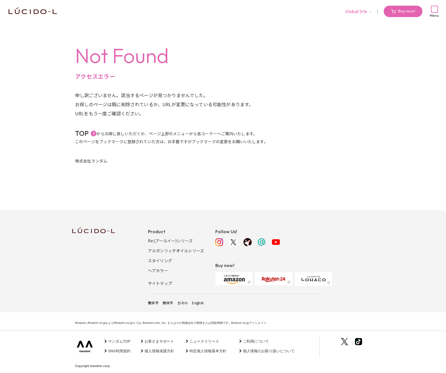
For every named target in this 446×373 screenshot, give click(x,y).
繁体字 (153, 302)
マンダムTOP (119, 341)
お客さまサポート (159, 341)
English (198, 302)
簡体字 (168, 302)
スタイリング (160, 260)
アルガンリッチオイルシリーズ (176, 250)
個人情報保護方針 (159, 351)
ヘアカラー (158, 270)
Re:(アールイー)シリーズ (170, 240)
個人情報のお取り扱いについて (269, 351)
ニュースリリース (204, 341)
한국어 (182, 302)
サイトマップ (160, 283)
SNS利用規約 (119, 351)
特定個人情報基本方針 (207, 351)
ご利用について (256, 341)
